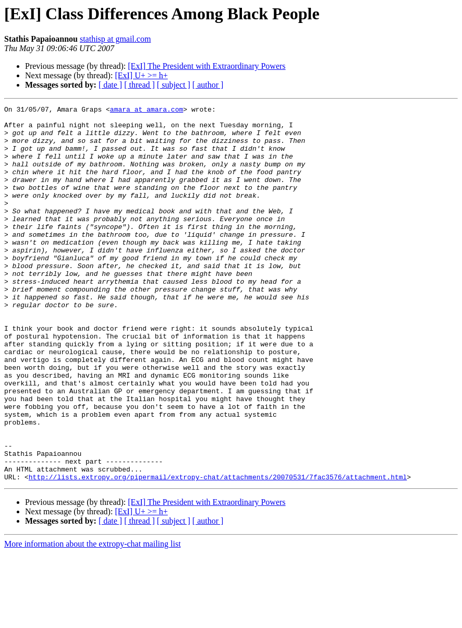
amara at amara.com (146, 110)
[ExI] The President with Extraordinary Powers (206, 66)
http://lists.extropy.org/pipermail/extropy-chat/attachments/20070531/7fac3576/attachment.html (218, 552)
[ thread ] (139, 84)
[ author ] (208, 84)
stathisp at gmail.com (115, 38)
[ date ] (110, 84)
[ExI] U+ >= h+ (141, 75)
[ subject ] (173, 84)
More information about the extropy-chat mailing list (92, 618)
